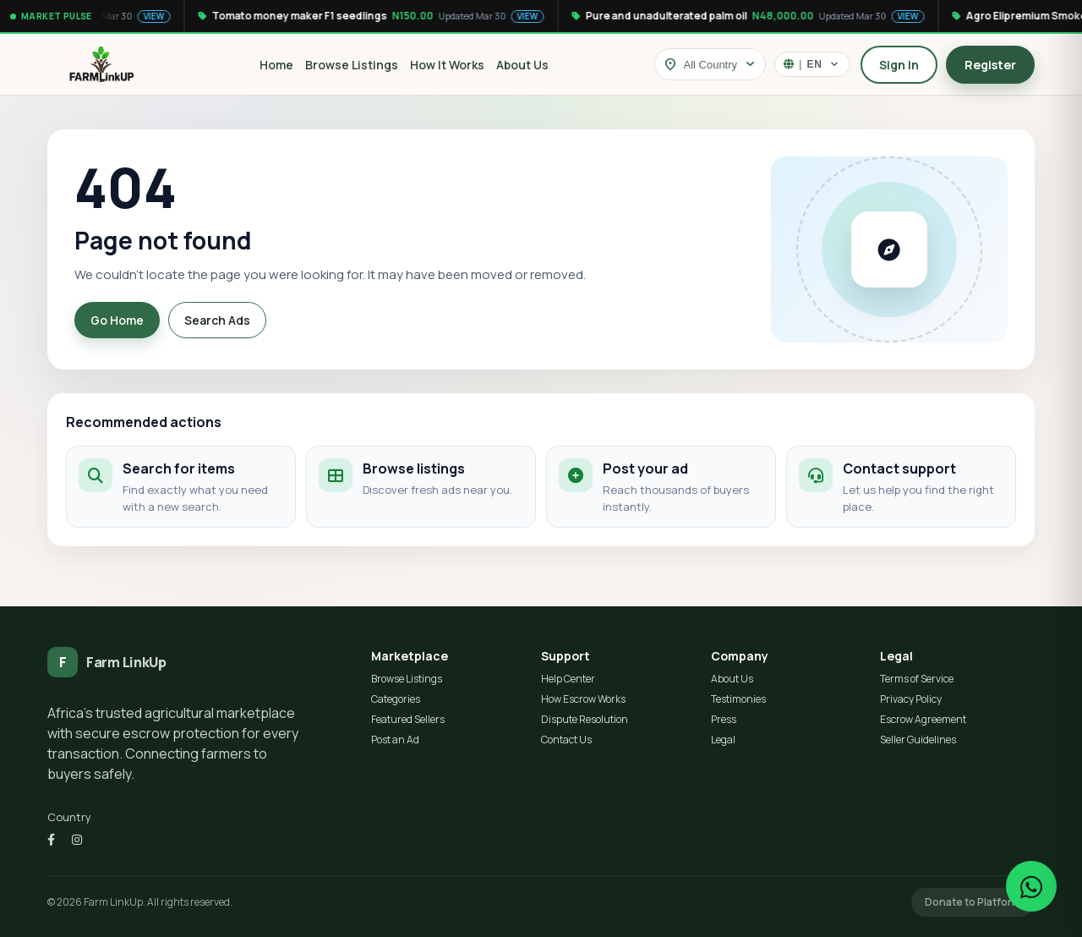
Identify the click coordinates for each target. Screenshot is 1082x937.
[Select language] (812, 64)
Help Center (568, 678)
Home (276, 65)
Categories (395, 699)
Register (990, 65)
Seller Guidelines (918, 739)
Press (723, 719)
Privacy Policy (911, 699)
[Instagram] (77, 839)
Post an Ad (395, 739)
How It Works (447, 65)
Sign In (899, 65)
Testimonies (738, 699)
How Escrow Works (583, 699)
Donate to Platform (973, 902)
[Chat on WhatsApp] (1031, 886)
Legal (723, 739)
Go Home (117, 320)
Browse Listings (351, 65)
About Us (522, 65)
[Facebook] (51, 839)
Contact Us (566, 739)
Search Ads (217, 320)
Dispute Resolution (584, 719)
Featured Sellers (408, 719)
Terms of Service (917, 678)
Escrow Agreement (923, 719)
